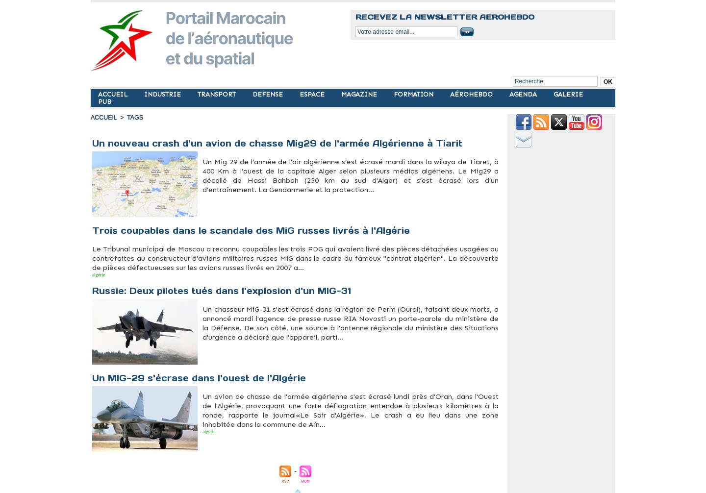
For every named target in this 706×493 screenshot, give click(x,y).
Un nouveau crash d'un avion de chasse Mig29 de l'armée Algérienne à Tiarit (278, 143)
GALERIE (568, 94)
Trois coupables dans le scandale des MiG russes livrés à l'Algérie (254, 230)
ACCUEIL (113, 94)
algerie (206, 427)
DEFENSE (268, 94)
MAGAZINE (360, 94)
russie (111, 273)
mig (223, 195)
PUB (104, 101)
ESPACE (313, 94)
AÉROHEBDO (472, 94)
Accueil (103, 117)
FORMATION (414, 94)
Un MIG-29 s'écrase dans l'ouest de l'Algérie (200, 375)
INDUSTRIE (163, 94)
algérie (96, 273)
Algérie (206, 195)
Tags (134, 117)
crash (216, 195)
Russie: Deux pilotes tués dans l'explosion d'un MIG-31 (224, 288)
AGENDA (524, 94)
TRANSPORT (218, 94)
